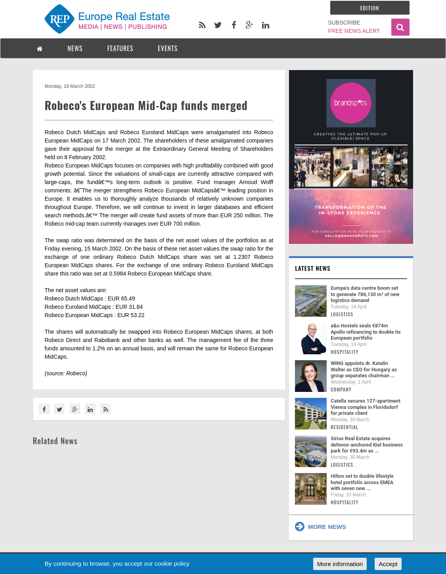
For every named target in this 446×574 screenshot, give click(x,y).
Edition (369, 8)
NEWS (75, 48)
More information (340, 564)
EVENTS (168, 48)
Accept (388, 564)
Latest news (313, 268)
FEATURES (120, 48)
